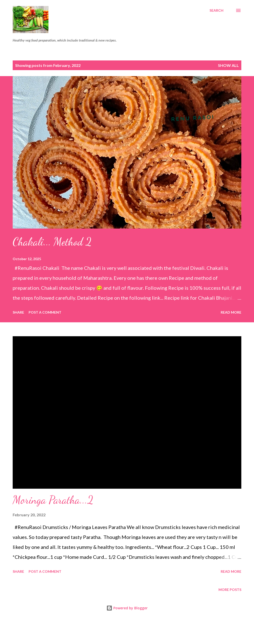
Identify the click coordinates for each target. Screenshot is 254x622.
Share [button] (18, 312)
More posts (229, 589)
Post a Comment (45, 312)
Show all (228, 65)
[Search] (216, 10)
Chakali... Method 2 (52, 241)
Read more (231, 312)
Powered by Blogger (127, 608)
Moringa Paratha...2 (53, 499)
